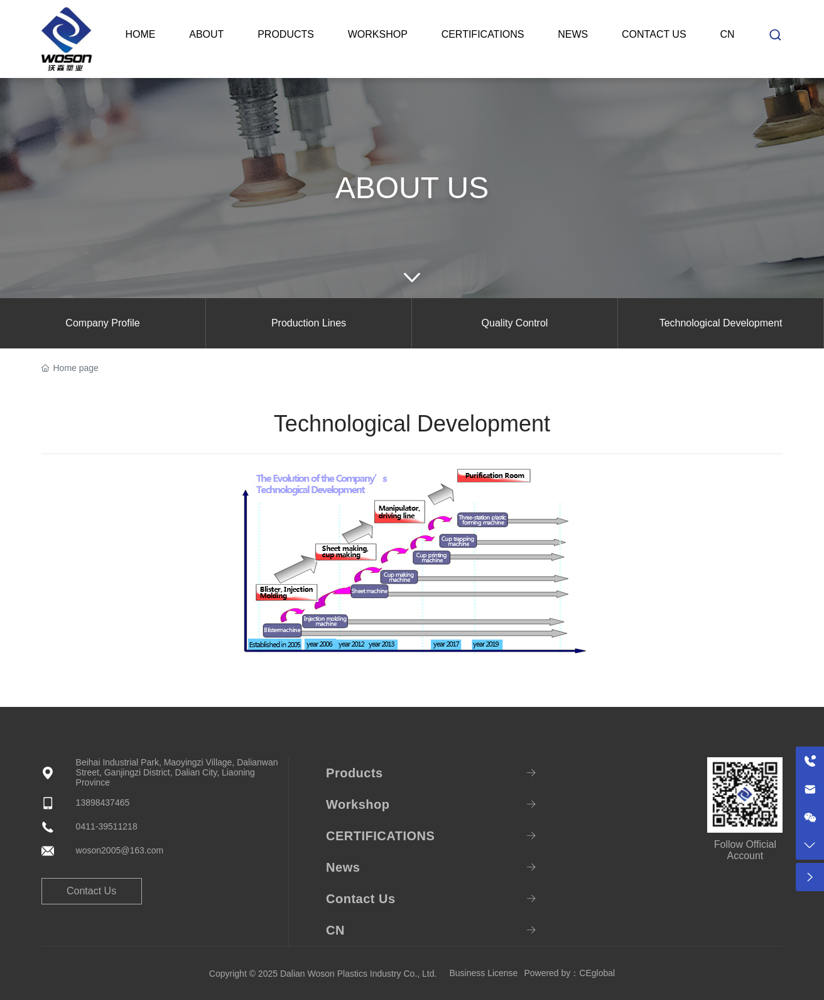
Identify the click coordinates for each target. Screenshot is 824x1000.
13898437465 (103, 802)
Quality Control (515, 323)
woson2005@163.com (120, 850)
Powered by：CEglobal (569, 973)
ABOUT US (412, 187)
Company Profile (102, 323)
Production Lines (308, 323)
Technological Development (721, 323)
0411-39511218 (107, 826)
